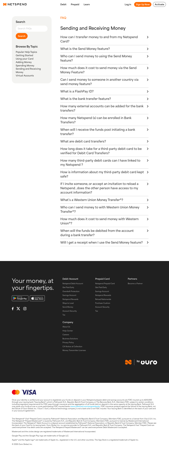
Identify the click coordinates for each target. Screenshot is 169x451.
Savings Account (69, 295)
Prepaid (75, 4)
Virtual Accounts (25, 75)
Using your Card (24, 58)
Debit (63, 4)
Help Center (68, 331)
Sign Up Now (143, 4)
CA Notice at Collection (72, 346)
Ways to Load (68, 303)
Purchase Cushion (102, 303)
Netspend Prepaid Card (105, 283)
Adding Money (24, 62)
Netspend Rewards (70, 299)
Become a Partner (135, 283)
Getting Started (24, 55)
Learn (87, 4)
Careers (66, 334)
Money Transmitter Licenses (74, 350)
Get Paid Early (68, 287)
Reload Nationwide (103, 299)
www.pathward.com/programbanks (85, 406)
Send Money (68, 307)
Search (21, 36)
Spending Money (25, 65)
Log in (128, 4)
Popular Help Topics (26, 51)
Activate (159, 4)
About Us (66, 327)
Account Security (70, 311)
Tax (64, 315)
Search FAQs (25, 28)
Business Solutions (70, 338)
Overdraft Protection (71, 291)
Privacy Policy (68, 342)
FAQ (63, 17)
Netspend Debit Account (73, 283)
